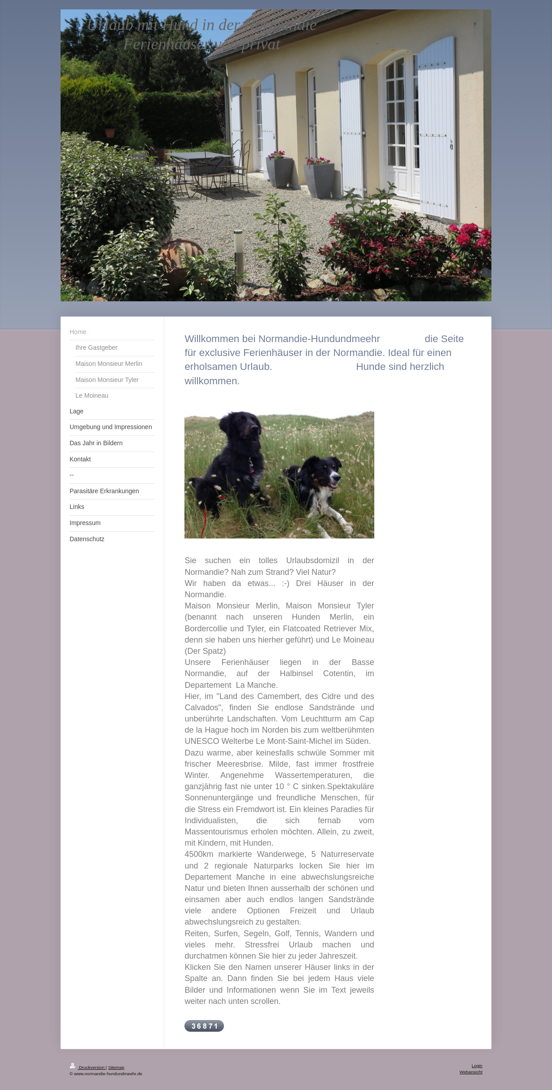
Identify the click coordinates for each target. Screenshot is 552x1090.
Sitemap (116, 1067)
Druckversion (88, 1067)
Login (477, 1065)
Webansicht (471, 1071)
